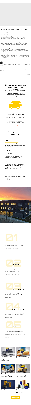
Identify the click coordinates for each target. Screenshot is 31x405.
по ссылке (15, 125)
